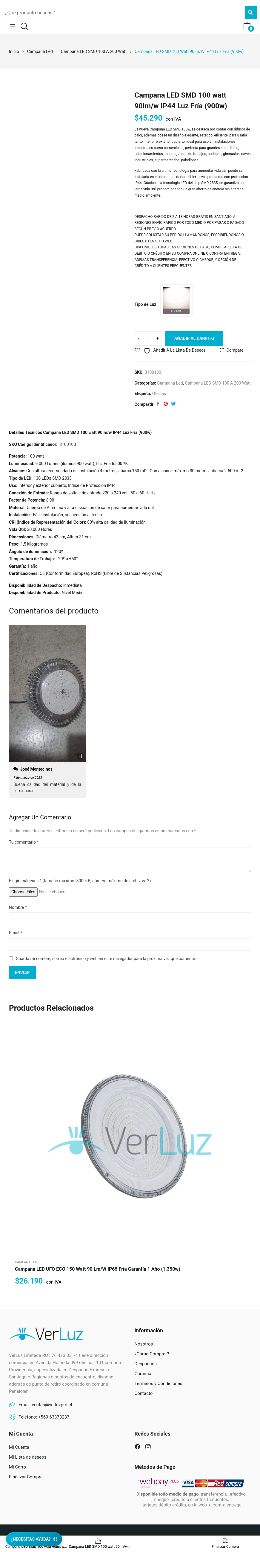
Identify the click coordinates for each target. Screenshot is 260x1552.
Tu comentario (24, 842)
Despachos (146, 1364)
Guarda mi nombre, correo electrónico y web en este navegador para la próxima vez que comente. (106, 958)
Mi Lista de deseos (27, 1457)
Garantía (143, 1374)
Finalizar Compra (26, 1477)
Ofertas (159, 393)
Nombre (18, 907)
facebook (138, 1447)
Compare (235, 350)
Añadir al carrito (194, 338)
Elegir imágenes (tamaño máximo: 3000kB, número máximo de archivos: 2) (80, 880)
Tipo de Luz (145, 304)
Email (15, 933)
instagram (149, 1447)
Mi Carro (17, 1467)
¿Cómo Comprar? (152, 1354)
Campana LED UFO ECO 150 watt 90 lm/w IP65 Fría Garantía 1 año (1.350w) (97, 1269)
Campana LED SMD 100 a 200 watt (218, 383)
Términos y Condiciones (158, 1384)
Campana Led (170, 383)
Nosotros (144, 1344)
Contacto (144, 1393)
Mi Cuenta (19, 1447)
